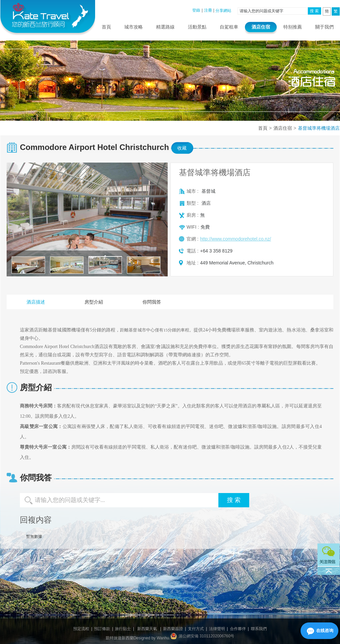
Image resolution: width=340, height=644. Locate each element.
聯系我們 (259, 628)
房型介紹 (94, 302)
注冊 (208, 10)
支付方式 (196, 628)
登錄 (196, 10)
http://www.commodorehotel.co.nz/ (235, 239)
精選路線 (165, 27)
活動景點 (197, 27)
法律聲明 (217, 628)
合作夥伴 (238, 628)
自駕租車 (229, 27)
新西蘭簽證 (173, 628)
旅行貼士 (123, 628)
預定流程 (81, 628)
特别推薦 (292, 27)
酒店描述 (36, 302)
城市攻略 (133, 27)
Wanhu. (163, 638)
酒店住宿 (261, 27)
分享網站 (223, 10)
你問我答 (151, 302)
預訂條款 (102, 628)
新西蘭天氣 (147, 628)
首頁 (106, 27)
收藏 (182, 148)
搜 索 (314, 11)
